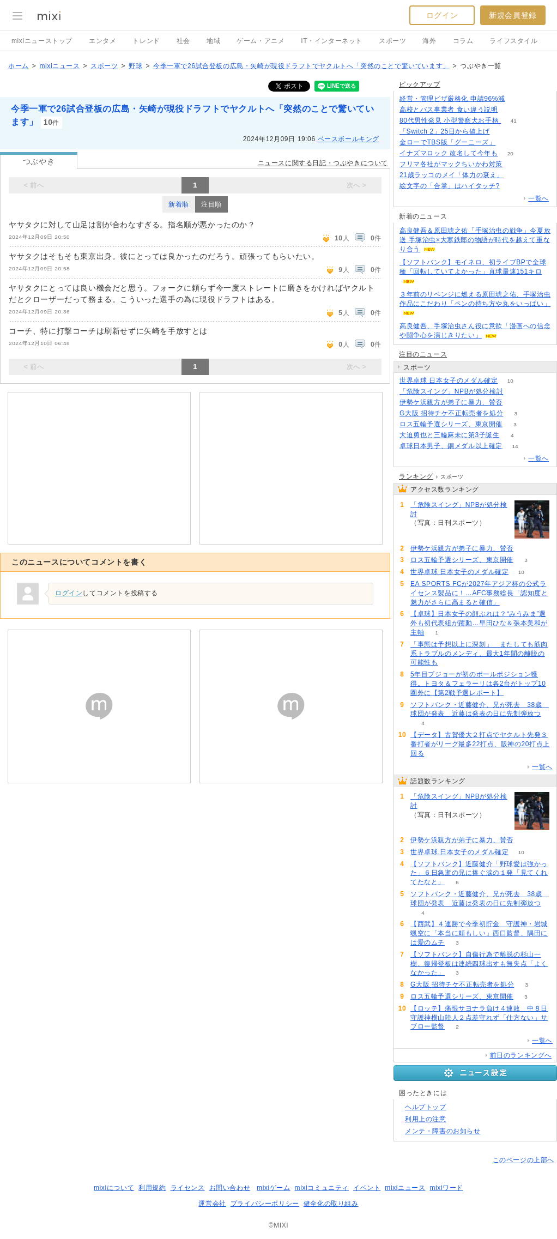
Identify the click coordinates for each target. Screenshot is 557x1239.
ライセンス (188, 1188)
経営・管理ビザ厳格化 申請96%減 (452, 98)
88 (516, 392)
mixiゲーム (273, 1188)
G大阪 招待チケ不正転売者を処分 (451, 413)
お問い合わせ (230, 1188)
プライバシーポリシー (265, 1203)
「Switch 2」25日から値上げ (444, 131)
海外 (429, 41)
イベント (366, 1188)
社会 (183, 41)
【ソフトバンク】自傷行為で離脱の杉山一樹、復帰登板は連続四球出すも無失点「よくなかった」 (479, 964)
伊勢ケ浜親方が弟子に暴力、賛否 (450, 402)
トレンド (146, 41)
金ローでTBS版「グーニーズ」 (447, 142)
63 (516, 175)
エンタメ (102, 41)
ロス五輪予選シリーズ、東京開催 (450, 424)
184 (508, 143)
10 (510, 381)
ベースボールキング (348, 139)
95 (512, 186)
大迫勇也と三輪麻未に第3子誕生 (449, 435)
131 (517, 99)
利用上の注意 (425, 1119)
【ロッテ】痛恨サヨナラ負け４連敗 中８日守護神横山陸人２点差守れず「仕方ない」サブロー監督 (479, 1018)
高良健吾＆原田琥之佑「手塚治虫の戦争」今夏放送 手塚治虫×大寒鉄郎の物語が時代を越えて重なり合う (474, 240)
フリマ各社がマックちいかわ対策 (450, 164)
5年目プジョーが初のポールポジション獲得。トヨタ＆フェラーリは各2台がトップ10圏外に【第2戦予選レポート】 (478, 683)
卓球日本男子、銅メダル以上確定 (450, 446)
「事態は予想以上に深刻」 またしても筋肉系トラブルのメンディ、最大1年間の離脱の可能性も (479, 653)
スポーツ (392, 41)
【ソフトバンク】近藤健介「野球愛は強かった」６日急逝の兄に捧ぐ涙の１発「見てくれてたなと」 (479, 873)
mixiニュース (59, 66)
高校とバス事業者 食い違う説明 (448, 109)
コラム (463, 41)
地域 (213, 41)
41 (514, 121)
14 (515, 446)
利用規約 (152, 1188)
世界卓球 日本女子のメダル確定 (448, 380)
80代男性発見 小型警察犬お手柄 (450, 120)
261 (510, 110)
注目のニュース (423, 354)
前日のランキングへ (521, 1055)
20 (510, 153)
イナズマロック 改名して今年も (448, 153)
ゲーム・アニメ (260, 41)
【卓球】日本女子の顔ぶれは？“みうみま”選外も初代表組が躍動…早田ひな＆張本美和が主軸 (479, 623)
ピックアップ (419, 84)
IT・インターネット (331, 41)
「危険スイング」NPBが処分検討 (451, 391)
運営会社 (212, 1203)
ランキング (416, 476)
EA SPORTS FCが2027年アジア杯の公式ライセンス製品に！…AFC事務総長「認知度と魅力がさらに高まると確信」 (479, 593)
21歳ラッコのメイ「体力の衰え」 (451, 175)
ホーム (18, 66)
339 (502, 132)
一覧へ (538, 198)
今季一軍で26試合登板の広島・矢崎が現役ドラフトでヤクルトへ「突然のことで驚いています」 (301, 66)
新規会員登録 (513, 15)
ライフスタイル (513, 41)
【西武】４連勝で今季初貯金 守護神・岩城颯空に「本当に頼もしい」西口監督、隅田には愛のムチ (479, 933)
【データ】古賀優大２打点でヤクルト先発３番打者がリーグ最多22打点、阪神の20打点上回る (480, 744)
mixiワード (446, 1188)
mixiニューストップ (41, 41)
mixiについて (114, 1188)
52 (515, 403)
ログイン (442, 15)
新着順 (178, 204)
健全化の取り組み (331, 1203)
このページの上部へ (523, 1160)
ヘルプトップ (425, 1107)
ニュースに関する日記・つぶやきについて (323, 163)
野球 (135, 66)
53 (515, 164)
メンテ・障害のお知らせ (443, 1131)
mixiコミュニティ (322, 1188)
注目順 (211, 204)
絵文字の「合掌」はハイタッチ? (449, 186)
